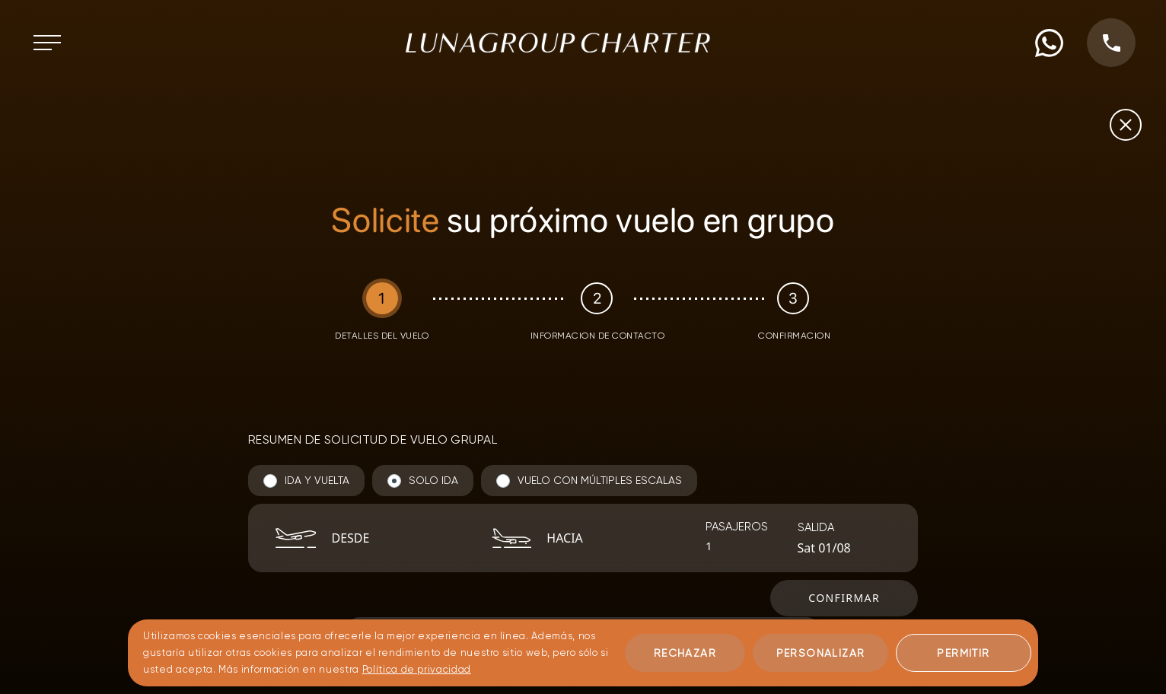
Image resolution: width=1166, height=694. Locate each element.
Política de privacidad (416, 669)
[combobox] (391, 538)
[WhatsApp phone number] (1049, 43)
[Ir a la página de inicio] (558, 43)
